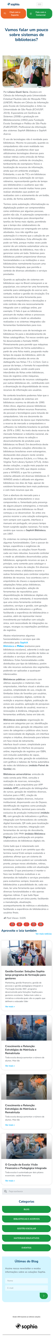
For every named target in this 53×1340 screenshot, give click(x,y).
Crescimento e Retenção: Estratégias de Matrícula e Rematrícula (20, 1049)
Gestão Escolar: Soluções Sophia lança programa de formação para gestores (25, 975)
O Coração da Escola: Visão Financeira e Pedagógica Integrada (26, 1166)
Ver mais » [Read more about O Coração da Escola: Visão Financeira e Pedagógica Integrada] (10, 1180)
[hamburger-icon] (39, 4)
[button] (12, 924)
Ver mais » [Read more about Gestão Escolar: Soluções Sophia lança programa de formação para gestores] (10, 1006)
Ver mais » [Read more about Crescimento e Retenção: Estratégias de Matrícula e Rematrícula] (10, 1065)
